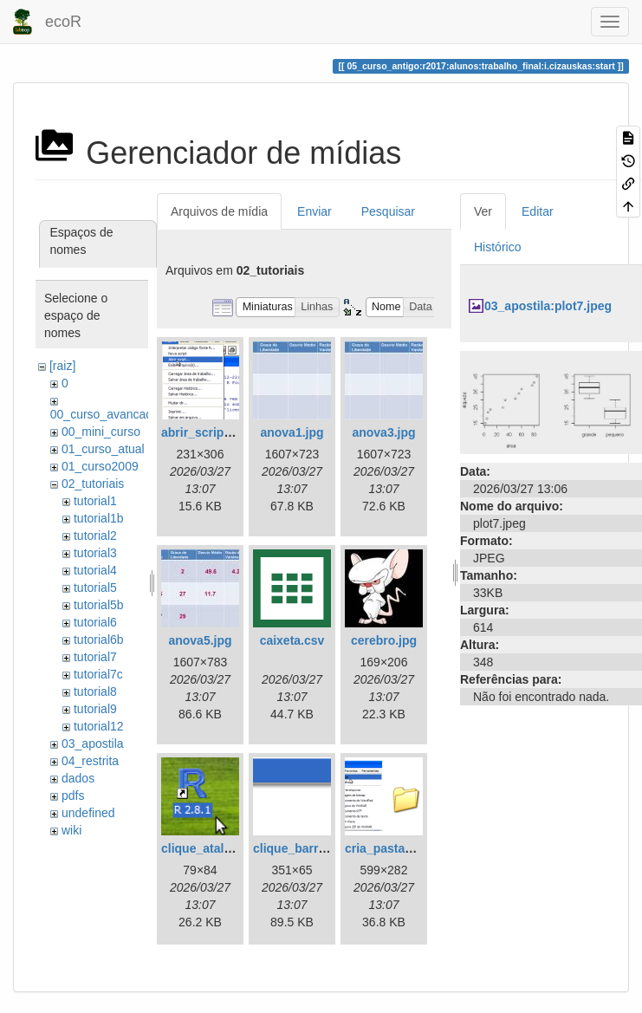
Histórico (497, 247)
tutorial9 (95, 709)
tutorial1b (99, 518)
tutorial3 (95, 553)
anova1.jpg (291, 432)
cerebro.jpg (384, 640)
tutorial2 (95, 535)
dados (78, 778)
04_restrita (90, 761)
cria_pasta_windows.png (417, 848)
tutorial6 (95, 622)
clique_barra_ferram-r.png (328, 848)
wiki (71, 830)
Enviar (314, 211)
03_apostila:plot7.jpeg (548, 306)
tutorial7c (98, 674)
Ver (483, 211)
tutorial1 (95, 501)
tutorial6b (99, 639)
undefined (88, 813)
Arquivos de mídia (219, 211)
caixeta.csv (292, 640)
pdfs (73, 795)
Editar (538, 211)
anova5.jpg (199, 640)
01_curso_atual (103, 449)
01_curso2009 (100, 466)
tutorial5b (99, 605)
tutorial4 (95, 570)
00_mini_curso (101, 431)
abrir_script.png (207, 432)
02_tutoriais (93, 483)
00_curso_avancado (104, 414)
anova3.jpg (383, 432)
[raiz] (62, 366)
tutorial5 (95, 587)
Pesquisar (388, 211)
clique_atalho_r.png (218, 848)
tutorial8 (95, 691)
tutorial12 (99, 726)
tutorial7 (95, 657)
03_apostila (93, 743)
